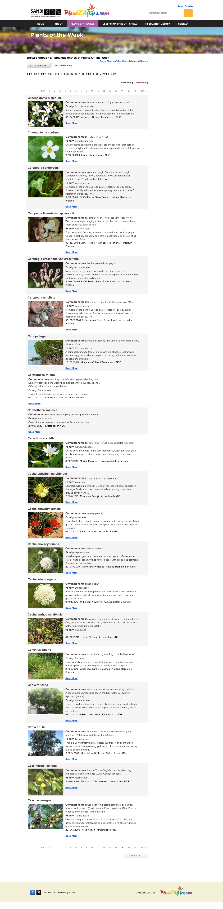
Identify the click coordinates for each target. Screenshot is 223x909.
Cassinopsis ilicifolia (41, 775)
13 (116, 91)
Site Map (151, 893)
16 (135, 91)
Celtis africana (37, 693)
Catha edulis (36, 736)
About (59, 24)
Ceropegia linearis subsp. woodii (50, 215)
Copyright (140, 893)
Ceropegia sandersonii (43, 169)
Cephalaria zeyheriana (42, 550)
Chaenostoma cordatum (43, 133)
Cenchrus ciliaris (38, 658)
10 (98, 91)
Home (40, 24)
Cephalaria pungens (41, 586)
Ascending (127, 82)
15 (129, 91)
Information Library (157, 24)
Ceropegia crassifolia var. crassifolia (52, 261)
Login (180, 6)
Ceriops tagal (36, 340)
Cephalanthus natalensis (44, 622)
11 (104, 91)
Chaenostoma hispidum (43, 98)
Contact (183, 24)
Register (189, 6)
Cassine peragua (39, 810)
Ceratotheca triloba (40, 379)
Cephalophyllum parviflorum (46, 479)
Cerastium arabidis (40, 443)
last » (143, 91)
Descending (141, 82)
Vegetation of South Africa (120, 24)
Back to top (135, 866)
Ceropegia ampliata (40, 300)
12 (110, 91)
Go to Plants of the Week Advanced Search (124, 65)
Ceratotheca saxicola (41, 414)
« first (42, 91)
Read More (71, 123)
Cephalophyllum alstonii (44, 515)
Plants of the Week (82, 24)
